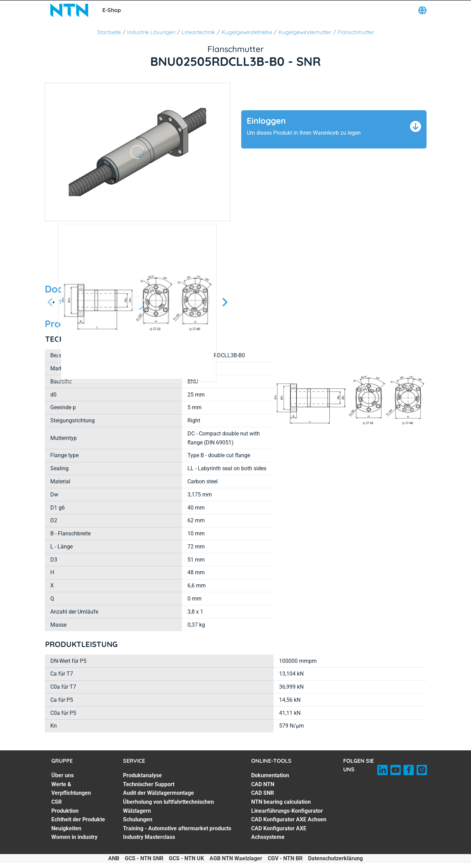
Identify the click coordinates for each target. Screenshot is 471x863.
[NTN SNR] (69, 10)
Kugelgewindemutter (304, 32)
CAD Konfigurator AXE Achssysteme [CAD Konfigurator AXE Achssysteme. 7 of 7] (278, 833)
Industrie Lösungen (151, 32)
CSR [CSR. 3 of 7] (56, 802)
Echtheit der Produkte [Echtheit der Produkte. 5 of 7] (78, 819)
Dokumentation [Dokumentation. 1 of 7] (270, 775)
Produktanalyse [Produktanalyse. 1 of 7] (142, 775)
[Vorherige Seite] (50, 303)
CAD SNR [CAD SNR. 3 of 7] (262, 793)
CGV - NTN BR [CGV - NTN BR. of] (285, 858)
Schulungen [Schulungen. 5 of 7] (137, 819)
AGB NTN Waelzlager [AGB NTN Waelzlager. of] (235, 858)
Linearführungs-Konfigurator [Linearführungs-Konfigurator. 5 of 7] (287, 811)
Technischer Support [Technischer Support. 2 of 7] (148, 784)
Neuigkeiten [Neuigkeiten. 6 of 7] (66, 828)
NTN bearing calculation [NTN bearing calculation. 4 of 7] (281, 802)
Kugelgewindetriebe (247, 32)
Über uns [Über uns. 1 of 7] (62, 775)
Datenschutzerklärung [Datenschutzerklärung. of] (335, 858)
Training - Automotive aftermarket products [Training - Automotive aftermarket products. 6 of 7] (177, 828)
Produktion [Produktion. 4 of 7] (65, 811)
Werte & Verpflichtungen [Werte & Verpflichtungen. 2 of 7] (71, 789)
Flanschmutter (356, 32)
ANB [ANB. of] (113, 858)
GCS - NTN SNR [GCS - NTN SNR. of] (144, 858)
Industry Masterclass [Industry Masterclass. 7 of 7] (149, 837)
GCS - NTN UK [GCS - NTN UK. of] (186, 858)
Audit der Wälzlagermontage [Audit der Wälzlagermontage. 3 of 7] (158, 793)
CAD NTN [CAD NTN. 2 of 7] (262, 784)
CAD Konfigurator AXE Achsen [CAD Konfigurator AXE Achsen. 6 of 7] (288, 819)
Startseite (109, 32)
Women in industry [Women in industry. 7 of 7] (74, 837)
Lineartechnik (198, 32)
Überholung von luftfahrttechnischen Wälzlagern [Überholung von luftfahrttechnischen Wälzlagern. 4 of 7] (168, 806)
